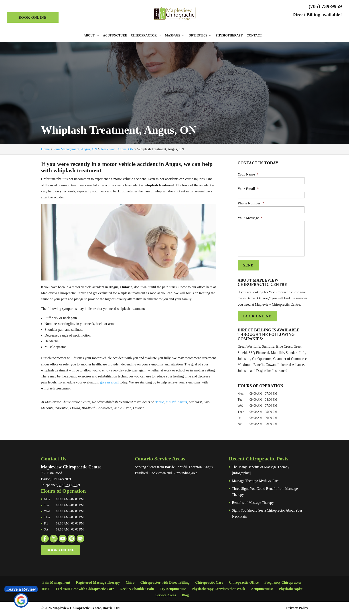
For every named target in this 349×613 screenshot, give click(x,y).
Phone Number (251, 203)
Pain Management (56, 581)
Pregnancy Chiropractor (283, 581)
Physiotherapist (290, 588)
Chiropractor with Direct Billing (164, 581)
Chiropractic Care (209, 581)
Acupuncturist (262, 588)
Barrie (159, 402)
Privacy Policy (297, 607)
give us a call (109, 382)
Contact (254, 35)
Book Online (32, 17)
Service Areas (165, 594)
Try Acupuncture (173, 588)
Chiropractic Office (243, 581)
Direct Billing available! (317, 14)
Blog (185, 594)
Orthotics (198, 35)
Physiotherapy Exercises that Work (218, 588)
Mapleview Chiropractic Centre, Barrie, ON (86, 607)
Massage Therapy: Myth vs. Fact (255, 480)
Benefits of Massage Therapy (253, 501)
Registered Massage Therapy (98, 581)
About (89, 35)
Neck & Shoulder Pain (137, 588)
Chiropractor (144, 35)
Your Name (248, 174)
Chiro (130, 581)
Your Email (248, 189)
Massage (172, 35)
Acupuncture (115, 35)
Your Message (250, 218)
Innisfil (171, 402)
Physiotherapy (229, 35)
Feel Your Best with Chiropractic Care (85, 588)
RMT (46, 588)
